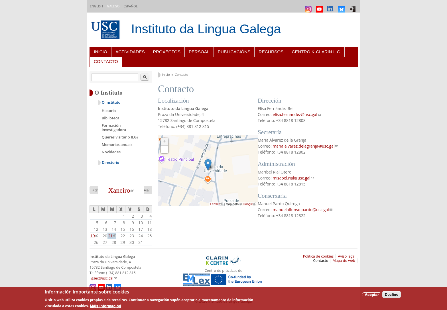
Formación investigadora (114, 127)
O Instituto (111, 102)
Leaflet (216, 204)
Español (130, 6)
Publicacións (234, 51)
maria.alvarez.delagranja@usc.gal (305, 146)
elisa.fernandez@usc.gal (296, 114)
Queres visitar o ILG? (120, 137)
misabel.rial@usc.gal (293, 178)
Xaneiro (121, 190)
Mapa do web (343, 260)
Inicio (100, 51)
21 (112, 235)
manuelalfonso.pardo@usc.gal (302, 209)
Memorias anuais (117, 144)
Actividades (130, 51)
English (96, 6)
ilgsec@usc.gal (103, 278)
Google (249, 204)
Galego (113, 6)
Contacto (106, 61)
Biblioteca (110, 118)
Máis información (105, 306)
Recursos (271, 51)
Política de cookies (318, 256)
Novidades (111, 151)
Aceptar (372, 294)
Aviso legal (346, 256)
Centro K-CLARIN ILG (316, 51)
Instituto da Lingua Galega (206, 29)
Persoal (199, 51)
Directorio (110, 162)
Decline (391, 294)
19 (94, 235)
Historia (109, 110)
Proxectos (166, 51)
